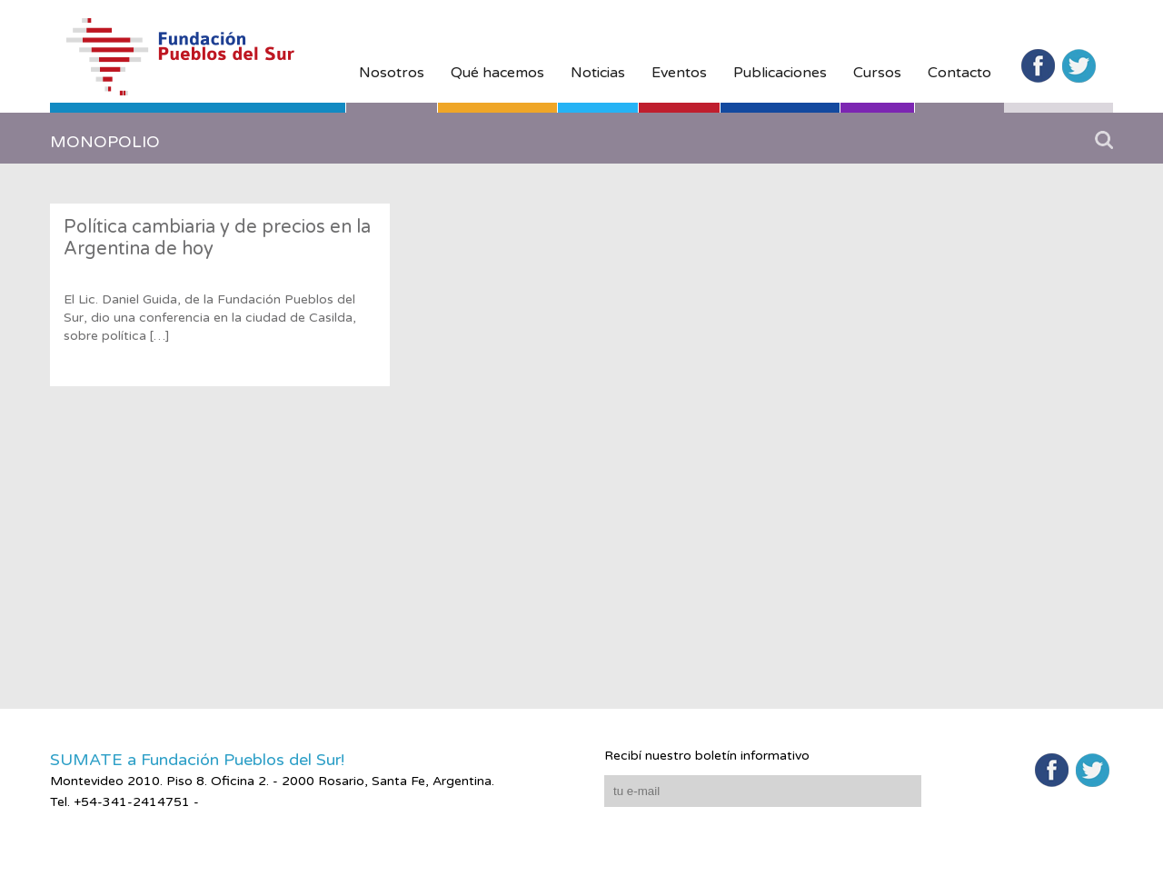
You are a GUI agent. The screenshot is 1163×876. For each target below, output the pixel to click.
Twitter (1079, 66)
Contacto (959, 73)
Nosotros (391, 73)
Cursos (877, 73)
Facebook (1038, 66)
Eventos (679, 73)
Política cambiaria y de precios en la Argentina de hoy (217, 238)
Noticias (598, 73)
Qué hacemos (497, 73)
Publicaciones (780, 73)
